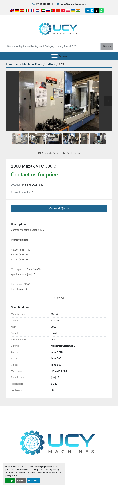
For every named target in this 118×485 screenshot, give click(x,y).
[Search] (53, 46)
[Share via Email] (48, 153)
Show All (59, 297)
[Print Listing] (71, 153)
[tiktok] (96, 10)
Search (107, 46)
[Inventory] (12, 64)
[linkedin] (87, 10)
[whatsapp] (101, 10)
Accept (10, 480)
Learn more (33, 480)
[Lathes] (50, 64)
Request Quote (59, 208)
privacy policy (11, 475)
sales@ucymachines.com (73, 4)
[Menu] (54, 56)
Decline (20, 480)
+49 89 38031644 (44, 4)
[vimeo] (92, 10)
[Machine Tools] (32, 64)
